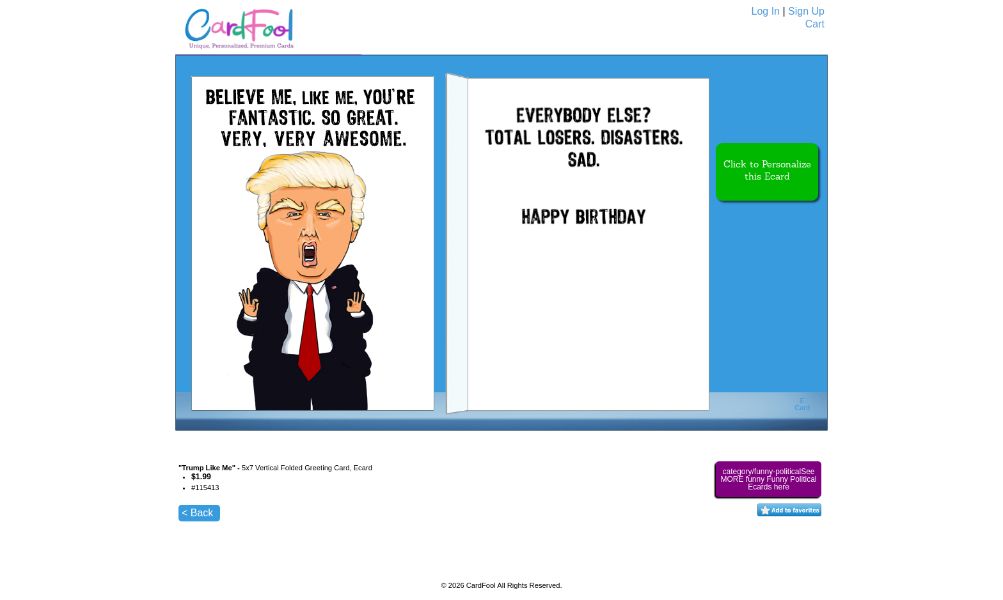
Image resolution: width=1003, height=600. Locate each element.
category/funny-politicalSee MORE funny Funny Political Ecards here (768, 479)
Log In (766, 11)
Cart (815, 24)
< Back (197, 512)
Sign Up (806, 11)
